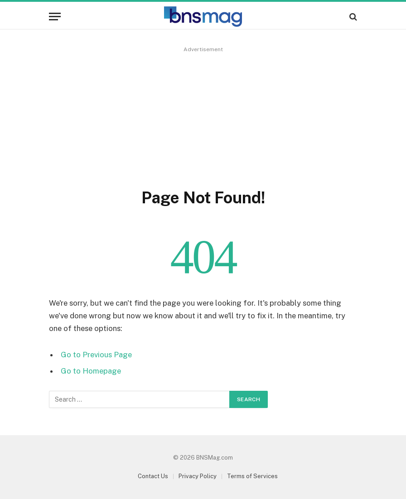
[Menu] (55, 16)
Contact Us (153, 476)
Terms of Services (252, 476)
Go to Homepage (91, 370)
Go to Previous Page (96, 354)
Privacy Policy (198, 476)
